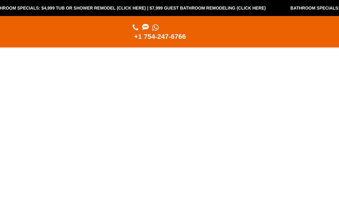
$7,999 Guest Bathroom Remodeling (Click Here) (210, 8)
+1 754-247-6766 (160, 36)
